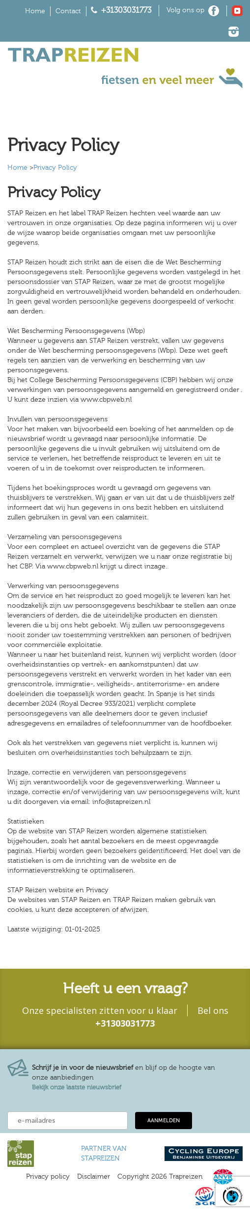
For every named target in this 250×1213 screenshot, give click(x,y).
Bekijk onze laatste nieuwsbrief (76, 1087)
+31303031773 (126, 10)
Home (35, 11)
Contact (68, 11)
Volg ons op (185, 10)
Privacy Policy (55, 168)
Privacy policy (48, 1177)
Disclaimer (93, 1177)
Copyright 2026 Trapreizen (160, 1177)
